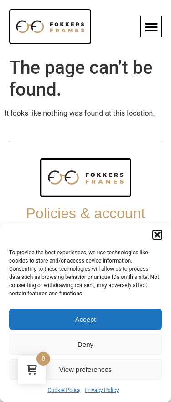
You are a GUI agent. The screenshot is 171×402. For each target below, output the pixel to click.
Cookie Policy (64, 390)
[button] (157, 234)
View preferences (85, 369)
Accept (85, 319)
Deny (85, 344)
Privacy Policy (102, 390)
